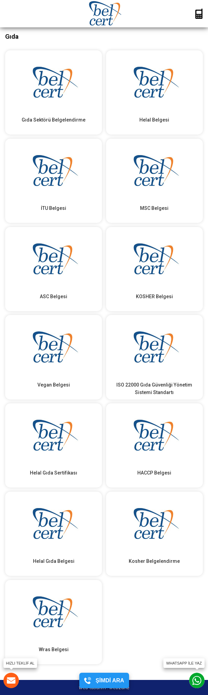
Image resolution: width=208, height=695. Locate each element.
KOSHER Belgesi (154, 296)
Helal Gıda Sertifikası (53, 473)
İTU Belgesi (53, 208)
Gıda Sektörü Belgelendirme (53, 120)
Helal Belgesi (154, 120)
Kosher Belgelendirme (154, 561)
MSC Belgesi (154, 208)
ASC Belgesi (53, 296)
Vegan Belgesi (53, 385)
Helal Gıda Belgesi (53, 561)
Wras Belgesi (54, 649)
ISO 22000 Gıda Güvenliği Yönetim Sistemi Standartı (154, 388)
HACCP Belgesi (154, 473)
